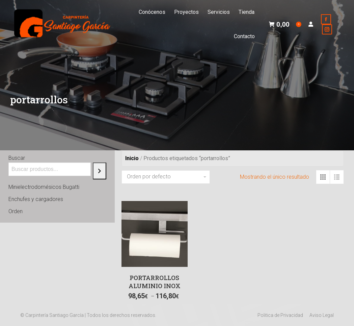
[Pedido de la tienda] (165, 177)
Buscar (16, 158)
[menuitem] (152, 12)
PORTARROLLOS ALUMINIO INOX (155, 282)
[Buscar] (99, 170)
